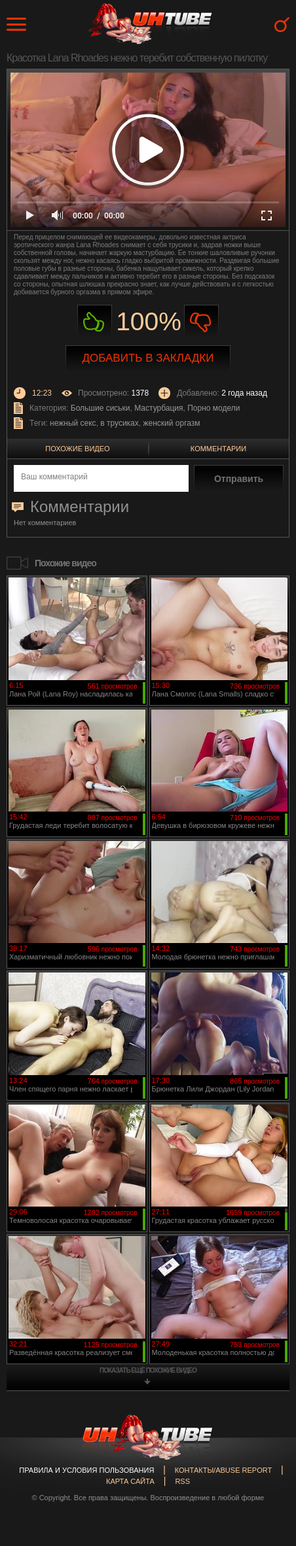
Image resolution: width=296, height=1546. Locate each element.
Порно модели (213, 408)
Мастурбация (158, 408)
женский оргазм (171, 423)
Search (281, 24)
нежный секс (73, 423)
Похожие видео (77, 449)
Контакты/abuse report (223, 1470)
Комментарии (218, 449)
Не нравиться (201, 322)
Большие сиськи (100, 408)
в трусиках (119, 423)
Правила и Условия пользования (86, 1470)
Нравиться (94, 322)
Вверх (266, 1451)
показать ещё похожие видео (148, 1370)
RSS (182, 1481)
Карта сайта (130, 1481)
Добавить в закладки (148, 358)
